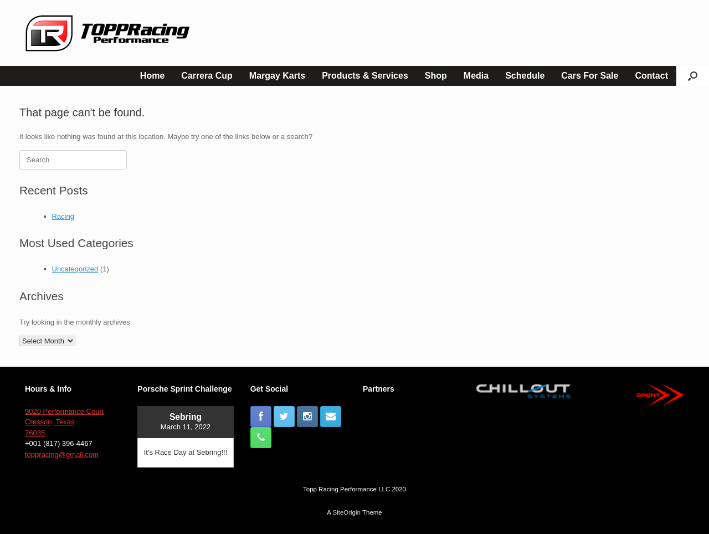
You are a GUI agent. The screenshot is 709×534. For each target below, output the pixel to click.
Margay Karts (277, 75)
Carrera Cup (206, 75)
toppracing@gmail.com (62, 454)
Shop (436, 75)
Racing (63, 216)
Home (152, 75)
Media (476, 75)
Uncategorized (75, 269)
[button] (692, 76)
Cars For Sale (589, 75)
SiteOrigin (346, 512)
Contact (651, 75)
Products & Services (365, 75)
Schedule (524, 75)
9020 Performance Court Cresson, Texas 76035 (64, 422)
